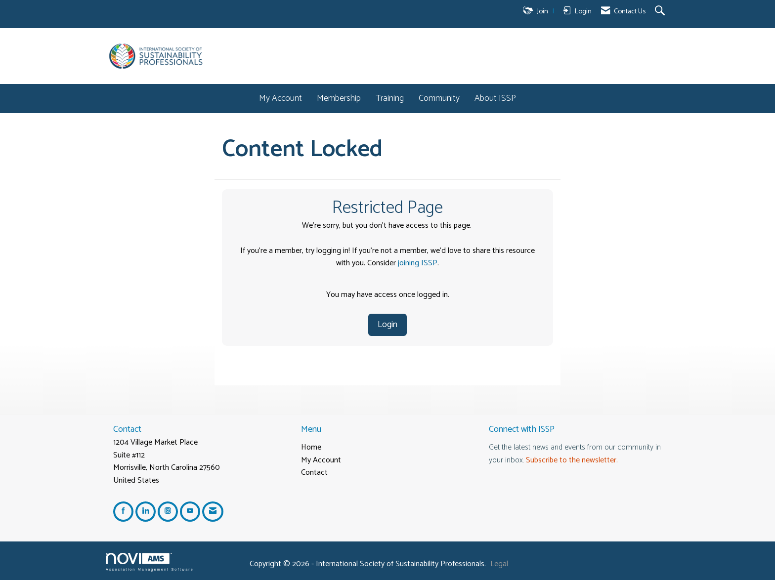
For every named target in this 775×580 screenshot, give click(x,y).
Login (387, 324)
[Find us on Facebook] (123, 511)
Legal (499, 564)
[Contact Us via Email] (212, 511)
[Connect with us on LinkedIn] (145, 511)
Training (390, 98)
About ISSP (495, 98)
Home (311, 447)
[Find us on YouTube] (190, 511)
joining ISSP (417, 263)
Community (439, 98)
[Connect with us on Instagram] (168, 511)
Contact (314, 472)
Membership (339, 98)
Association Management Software (150, 562)
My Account (280, 98)
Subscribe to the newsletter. (572, 460)
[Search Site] (661, 11)
